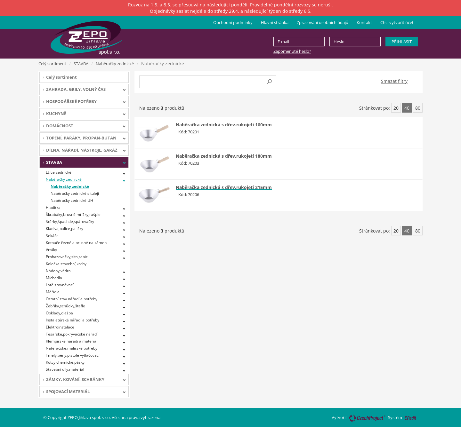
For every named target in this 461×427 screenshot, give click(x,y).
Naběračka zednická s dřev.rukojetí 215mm (224, 187)
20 (396, 108)
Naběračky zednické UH (72, 200)
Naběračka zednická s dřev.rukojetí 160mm (224, 125)
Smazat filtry (394, 81)
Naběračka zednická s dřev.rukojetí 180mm (224, 156)
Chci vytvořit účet (397, 22)
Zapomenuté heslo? (292, 51)
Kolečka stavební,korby (66, 263)
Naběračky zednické (115, 64)
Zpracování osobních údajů (322, 22)
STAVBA (81, 64)
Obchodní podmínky (233, 22)
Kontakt (364, 22)
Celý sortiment (52, 64)
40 (406, 108)
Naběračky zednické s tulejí (75, 193)
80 (417, 108)
